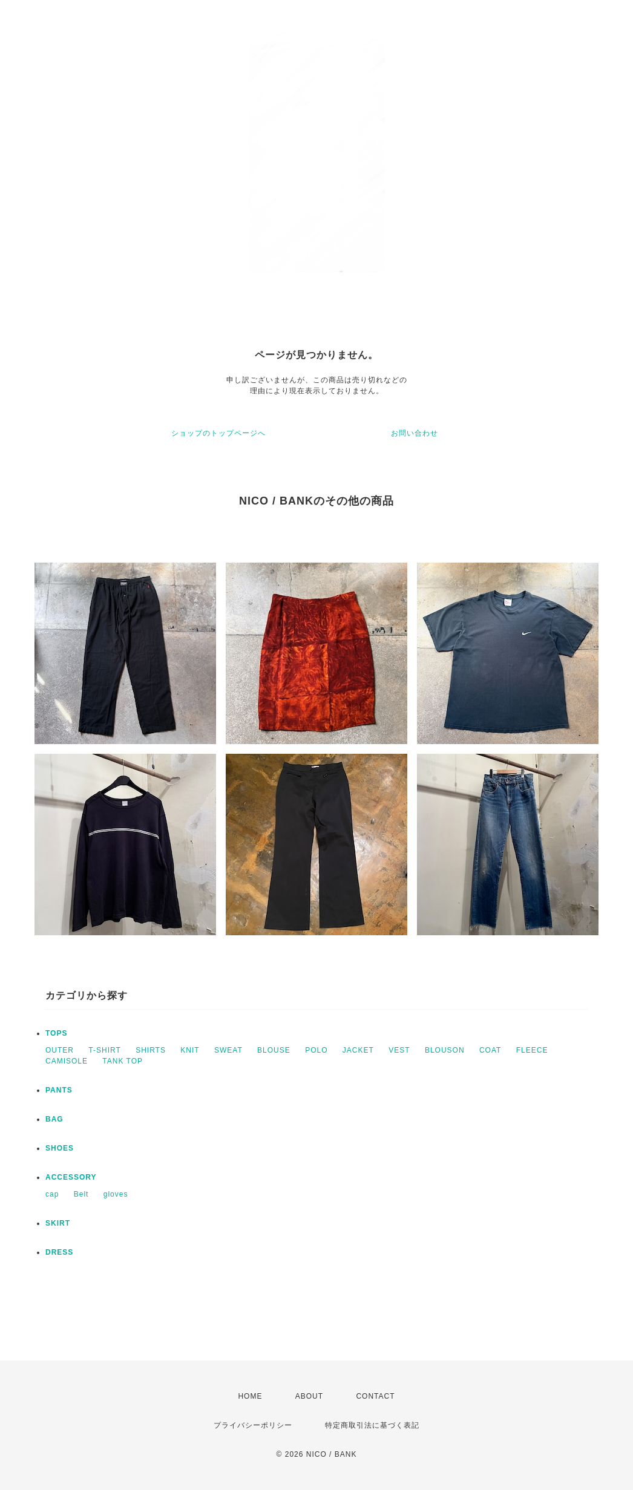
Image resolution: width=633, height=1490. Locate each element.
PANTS (59, 1090)
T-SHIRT (104, 1050)
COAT (490, 1050)
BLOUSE (273, 1050)
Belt (81, 1194)
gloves (115, 1194)
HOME (250, 1396)
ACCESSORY (71, 1177)
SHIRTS (151, 1050)
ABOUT (309, 1396)
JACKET (358, 1050)
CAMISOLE (66, 1061)
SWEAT (228, 1050)
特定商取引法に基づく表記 (372, 1425)
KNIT (189, 1050)
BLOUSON (445, 1050)
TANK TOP (122, 1061)
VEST (399, 1050)
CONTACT (375, 1396)
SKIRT (57, 1223)
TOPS (56, 1033)
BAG (54, 1119)
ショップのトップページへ (218, 433)
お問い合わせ (414, 433)
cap (52, 1194)
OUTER (59, 1050)
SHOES (59, 1148)
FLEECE (532, 1050)
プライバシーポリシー (253, 1425)
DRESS (59, 1252)
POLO (316, 1050)
